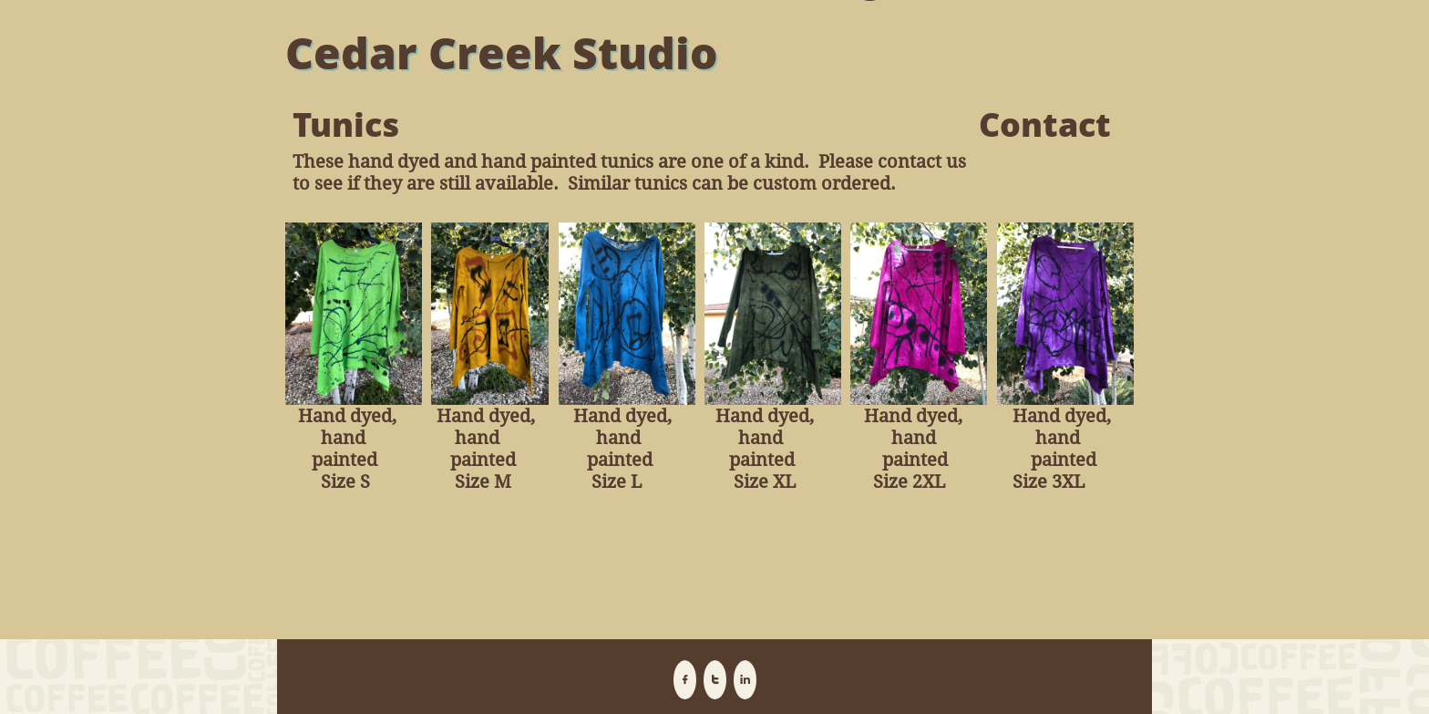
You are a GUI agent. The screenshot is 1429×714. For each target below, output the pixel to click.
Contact (1045, 124)
